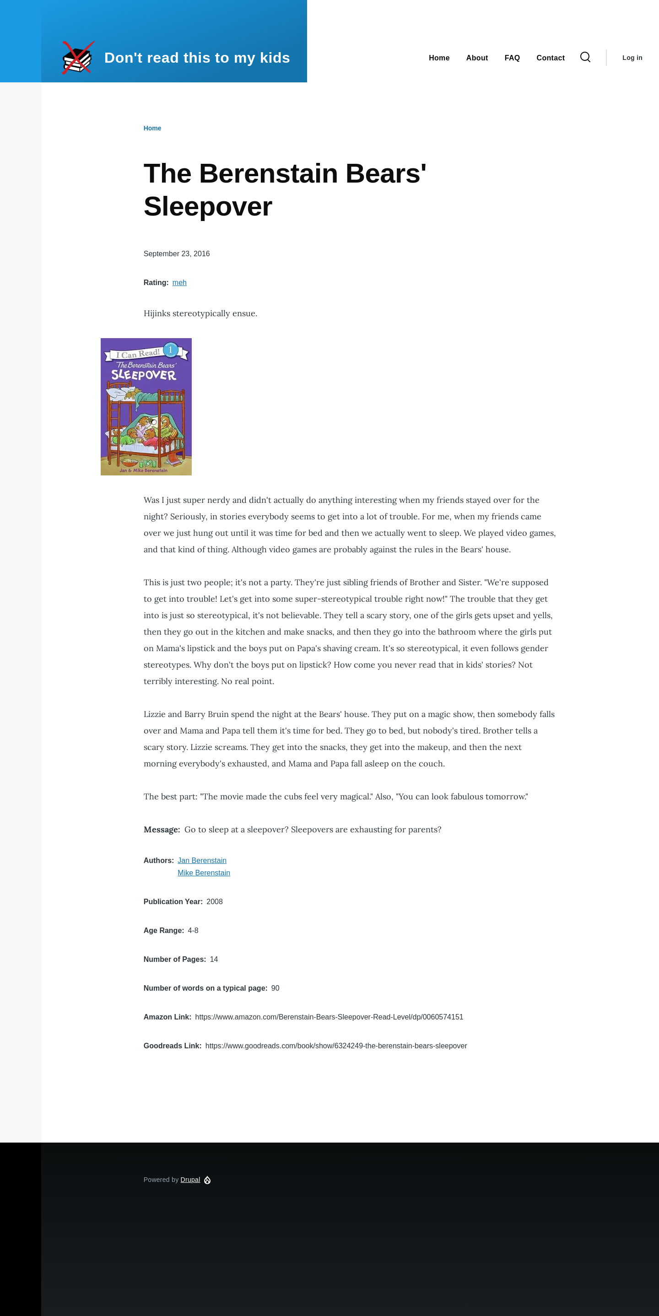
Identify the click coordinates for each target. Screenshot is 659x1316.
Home (153, 128)
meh (180, 282)
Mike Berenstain (204, 873)
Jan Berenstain (202, 860)
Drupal (190, 1179)
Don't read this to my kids (197, 57)
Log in (632, 57)
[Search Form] (585, 57)
